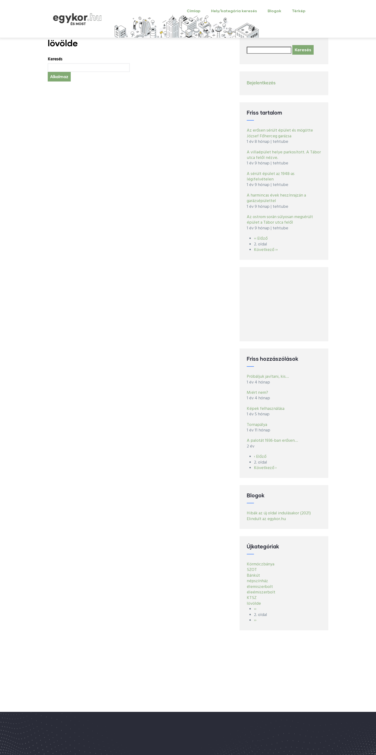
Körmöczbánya (260, 564)
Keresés (55, 59)
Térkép (299, 10)
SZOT (252, 569)
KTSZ (252, 597)
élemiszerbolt (260, 586)
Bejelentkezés (261, 83)
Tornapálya (257, 424)
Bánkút (253, 575)
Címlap (193, 10)
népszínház (257, 581)
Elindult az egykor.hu (266, 519)
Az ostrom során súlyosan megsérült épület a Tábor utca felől (280, 220)
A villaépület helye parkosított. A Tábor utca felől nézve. (284, 155)
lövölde (254, 603)
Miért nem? (257, 392)
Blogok (274, 10)
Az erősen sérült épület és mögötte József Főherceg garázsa (280, 133)
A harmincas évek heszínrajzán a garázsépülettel (276, 198)
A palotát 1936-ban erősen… (272, 440)
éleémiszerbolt (261, 592)
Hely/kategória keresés (234, 10)
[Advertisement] (284, 304)
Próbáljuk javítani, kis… (268, 376)
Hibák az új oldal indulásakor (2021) (279, 513)
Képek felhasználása (265, 408)
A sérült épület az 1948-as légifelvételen (270, 176)
